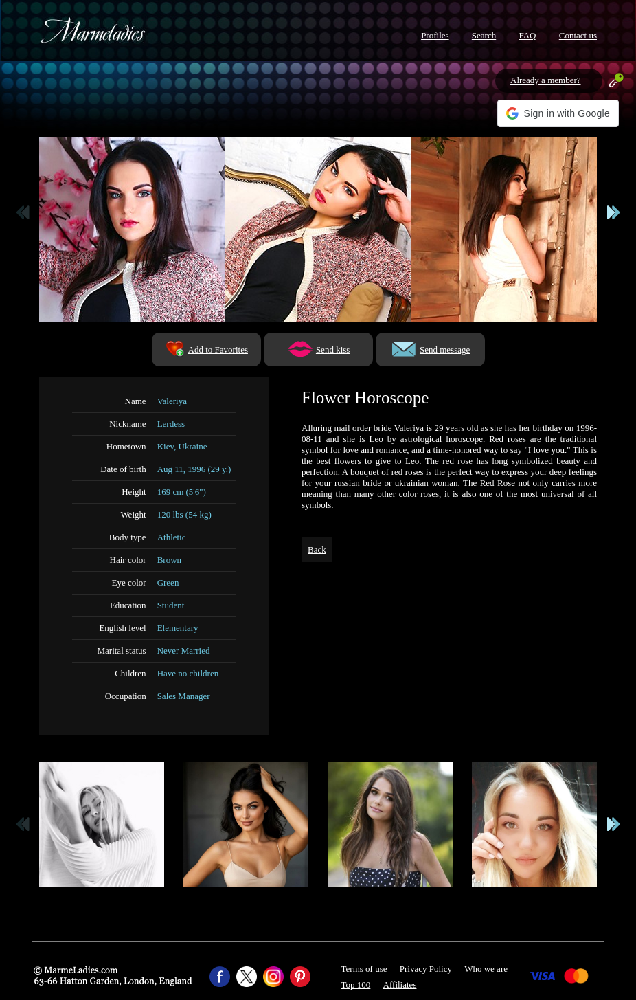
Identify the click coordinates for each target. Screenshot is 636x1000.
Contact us (578, 35)
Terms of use (364, 969)
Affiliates (400, 984)
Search (484, 35)
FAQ (527, 35)
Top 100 (356, 984)
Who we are (486, 969)
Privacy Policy (426, 969)
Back (317, 549)
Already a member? (545, 80)
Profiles (434, 35)
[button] (558, 113)
